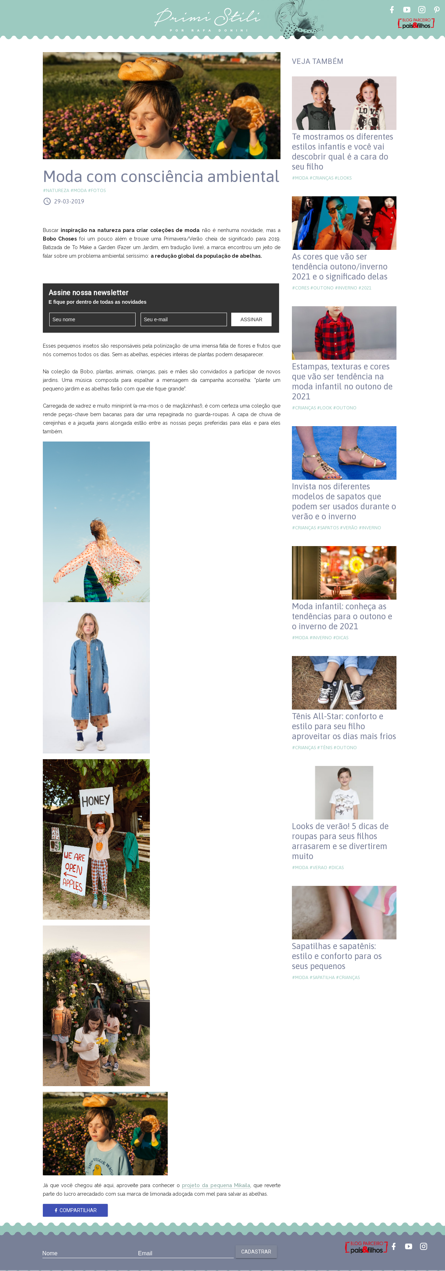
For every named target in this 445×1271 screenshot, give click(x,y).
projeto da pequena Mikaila (216, 1185)
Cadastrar (256, 1252)
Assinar (251, 319)
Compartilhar (75, 1210)
